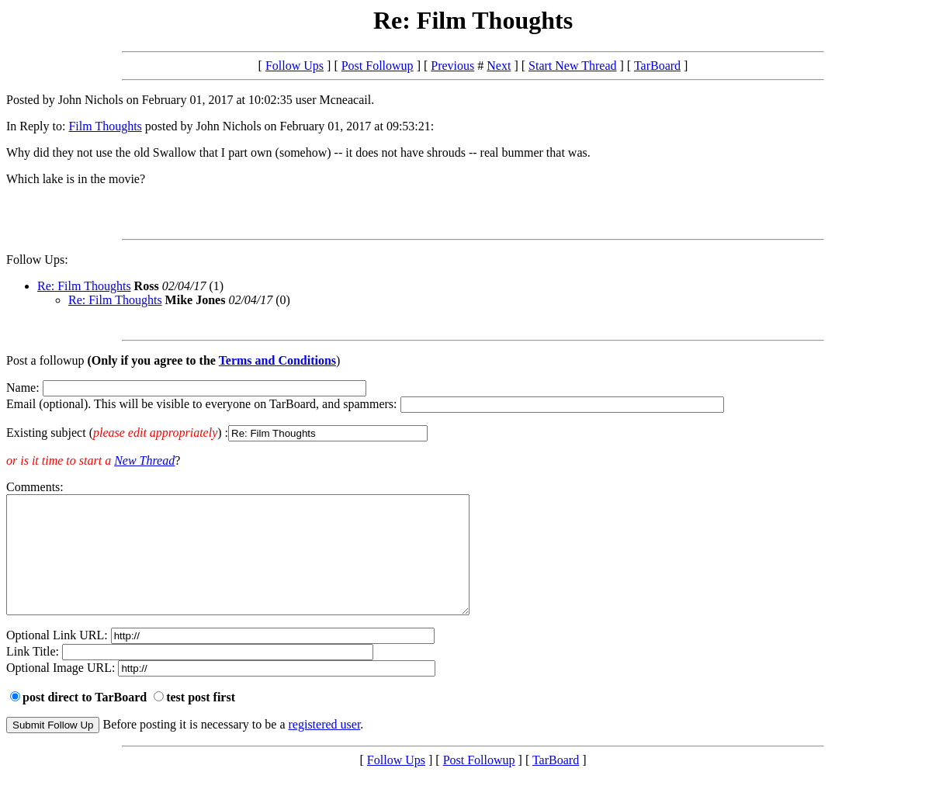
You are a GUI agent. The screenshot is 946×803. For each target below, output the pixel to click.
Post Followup (377, 65)
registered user (325, 747)
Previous (452, 65)
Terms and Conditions (277, 360)
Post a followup (45, 360)
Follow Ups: (37, 259)
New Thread (144, 460)
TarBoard (657, 65)
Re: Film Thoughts (84, 285)
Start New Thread (572, 65)
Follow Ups (294, 65)
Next (499, 65)
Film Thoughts (104, 126)
